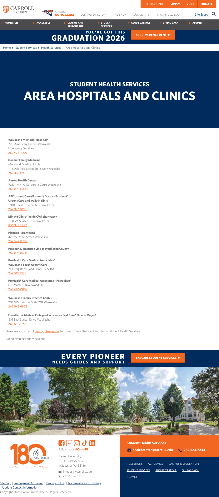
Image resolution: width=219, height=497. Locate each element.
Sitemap (5, 483)
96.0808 (21, 289)
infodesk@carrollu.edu (77, 471)
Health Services (51, 47)
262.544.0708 (17, 241)
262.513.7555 (17, 273)
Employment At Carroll (28, 483)
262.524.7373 (72, 475)
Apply (175, 4)
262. (11, 209)
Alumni (197, 22)
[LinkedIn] (92, 442)
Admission (11, 22)
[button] (212, 490)
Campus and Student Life (75, 24)
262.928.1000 (17, 152)
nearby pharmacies (47, 331)
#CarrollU (81, 449)
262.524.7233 (194, 450)
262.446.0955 (17, 173)
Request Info (154, 4)
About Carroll (140, 22)
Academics (43, 22)
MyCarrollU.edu (168, 14)
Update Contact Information (20, 487)
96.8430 (21, 253)
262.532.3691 (17, 323)
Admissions (134, 463)
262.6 (12, 289)
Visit (190, 4)
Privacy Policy (55, 483)
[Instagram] (77, 442)
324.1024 (20, 209)
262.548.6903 (17, 306)
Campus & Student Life (183, 463)
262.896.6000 (18, 188)
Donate (207, 4)
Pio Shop (120, 14)
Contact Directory (94, 14)
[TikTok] (85, 442)
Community (141, 14)
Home (7, 47)
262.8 (12, 253)
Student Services (106, 24)
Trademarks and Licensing (84, 483)
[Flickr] (69, 442)
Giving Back (170, 22)
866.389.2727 (17, 225)
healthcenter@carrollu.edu (153, 450)
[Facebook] (61, 442)
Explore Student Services (156, 357)
